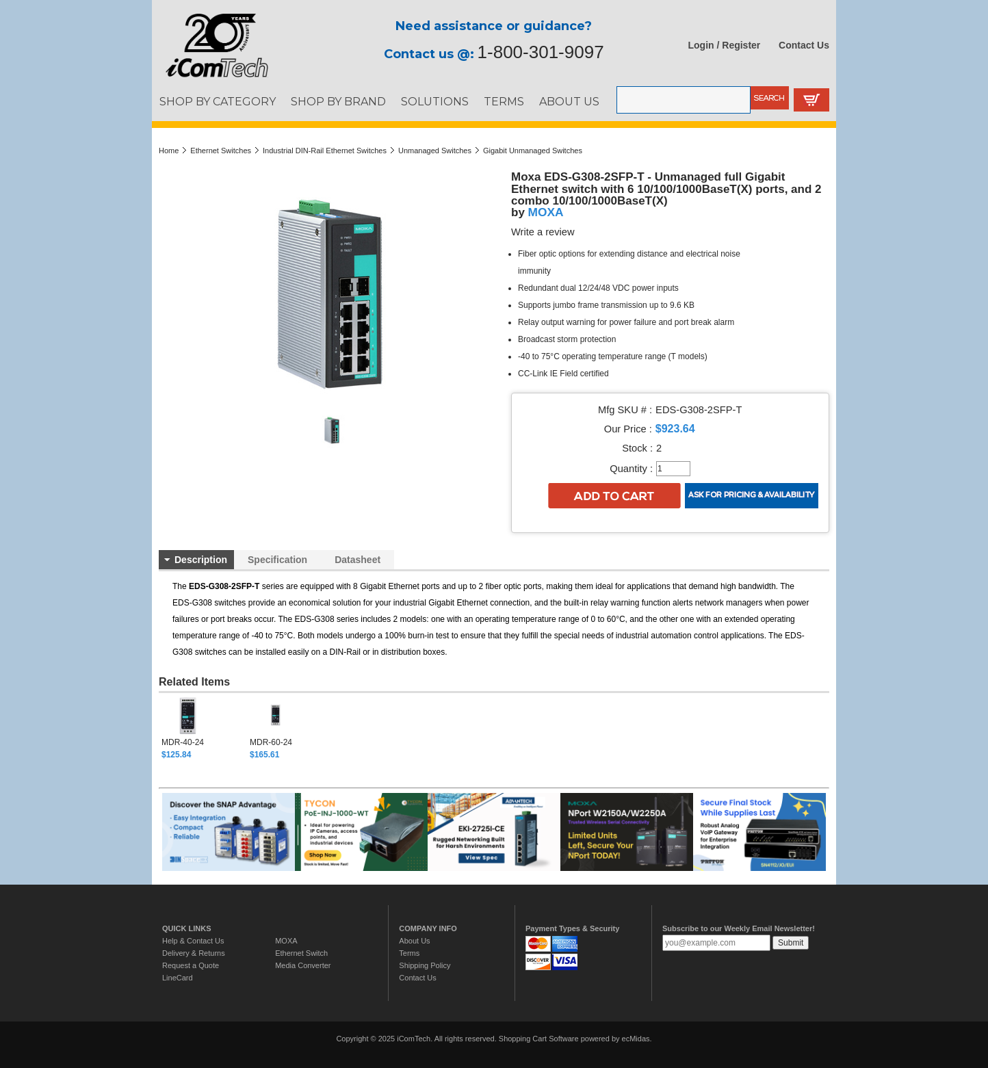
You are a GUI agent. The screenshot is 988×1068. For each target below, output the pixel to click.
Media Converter (302, 965)
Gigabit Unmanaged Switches (532, 150)
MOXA (546, 212)
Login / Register (724, 45)
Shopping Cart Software (539, 1038)
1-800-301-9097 (541, 52)
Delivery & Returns (193, 953)
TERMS (504, 101)
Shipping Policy (424, 965)
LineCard (177, 978)
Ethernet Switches (220, 150)
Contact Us (804, 45)
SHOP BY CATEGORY (217, 101)
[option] (205, 728)
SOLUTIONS (435, 101)
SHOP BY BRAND (338, 101)
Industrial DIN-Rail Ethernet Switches (325, 150)
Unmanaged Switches (434, 150)
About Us (414, 941)
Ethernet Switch (301, 953)
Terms (409, 953)
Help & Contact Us (193, 941)
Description (200, 559)
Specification (277, 559)
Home (169, 150)
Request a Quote (190, 965)
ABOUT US (569, 101)
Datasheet (357, 559)
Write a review (543, 231)
